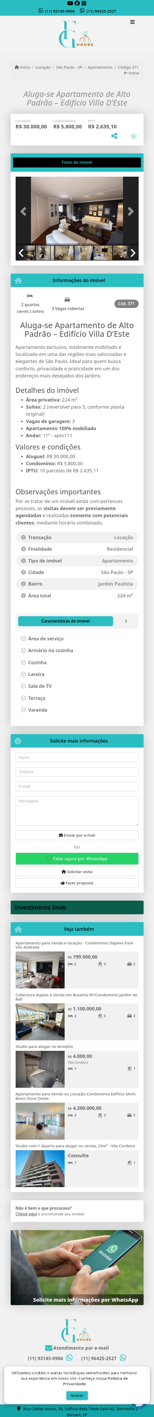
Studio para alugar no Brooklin (44, 1046)
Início (22, 67)
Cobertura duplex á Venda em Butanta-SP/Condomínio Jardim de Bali (77, 997)
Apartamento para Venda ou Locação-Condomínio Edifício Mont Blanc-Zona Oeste (76, 1096)
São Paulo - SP (69, 67)
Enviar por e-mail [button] (77, 835)
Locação (43, 67)
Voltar (131, 72)
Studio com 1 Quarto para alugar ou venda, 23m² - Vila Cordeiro (75, 1145)
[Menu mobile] (77, 34)
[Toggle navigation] (132, 23)
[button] (25, 211)
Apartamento (100, 67)
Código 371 (128, 67)
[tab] (32, 162)
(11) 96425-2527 (101, 11)
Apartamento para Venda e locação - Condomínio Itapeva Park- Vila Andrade (75, 945)
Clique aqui (26, 1213)
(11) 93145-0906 (60, 11)
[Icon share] (70, 3)
